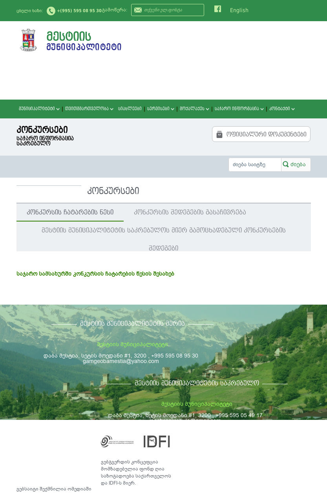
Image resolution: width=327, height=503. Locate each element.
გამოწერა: (114, 10)
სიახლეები (130, 109)
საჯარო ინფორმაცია (239, 109)
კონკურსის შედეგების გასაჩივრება (190, 212)
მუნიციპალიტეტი (39, 109)
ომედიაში (79, 489)
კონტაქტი (282, 109)
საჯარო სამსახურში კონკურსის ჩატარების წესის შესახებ (95, 274)
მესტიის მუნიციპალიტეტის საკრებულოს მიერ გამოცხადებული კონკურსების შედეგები (164, 233)
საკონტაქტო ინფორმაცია (275, 438)
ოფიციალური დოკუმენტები (261, 134)
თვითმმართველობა (89, 109)
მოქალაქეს (194, 109)
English (239, 10)
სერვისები (160, 109)
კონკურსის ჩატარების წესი (70, 212)
